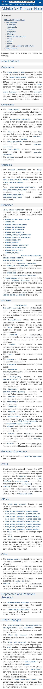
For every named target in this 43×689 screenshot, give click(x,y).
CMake (6, 1)
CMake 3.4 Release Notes (14, 20)
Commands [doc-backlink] (7, 104)
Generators (11, 25)
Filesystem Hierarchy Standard (18, 415)
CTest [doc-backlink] (4, 454)
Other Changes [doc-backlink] (11, 607)
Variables (11, 29)
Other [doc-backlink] (4, 542)
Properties (11, 32)
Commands (12, 27)
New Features (11, 22)
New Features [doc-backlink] (10, 61)
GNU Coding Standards (28, 412)
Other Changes (12, 48)
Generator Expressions (16, 36)
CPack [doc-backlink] (5, 489)
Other (9, 43)
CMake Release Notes (22, 5)
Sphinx (20, 687)
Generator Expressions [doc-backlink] (14, 442)
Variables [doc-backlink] (6, 162)
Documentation (6, 5)
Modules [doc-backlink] (6, 294)
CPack (10, 41)
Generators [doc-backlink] (7, 67)
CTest (9, 39)
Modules (10, 34)
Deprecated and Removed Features (20, 46)
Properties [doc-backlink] (7, 201)
